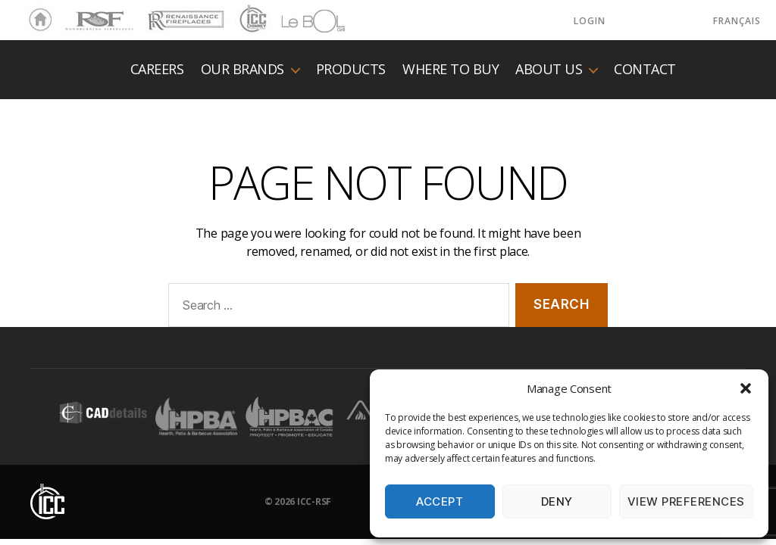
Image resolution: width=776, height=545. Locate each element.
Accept (439, 501)
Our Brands (242, 69)
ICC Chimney (251, 20)
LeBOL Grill (300, 20)
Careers (157, 69)
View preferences (686, 501)
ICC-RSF (314, 501)
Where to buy (450, 69)
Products (351, 69)
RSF (72, 14)
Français (737, 20)
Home (36, 20)
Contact (645, 69)
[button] (745, 388)
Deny (557, 501)
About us (548, 69)
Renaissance (183, 14)
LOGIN (589, 20)
